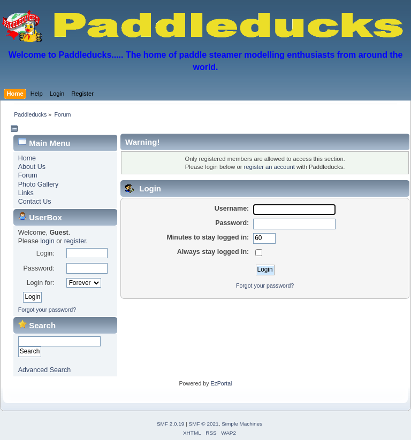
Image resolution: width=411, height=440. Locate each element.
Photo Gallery (38, 184)
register (75, 241)
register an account (268, 167)
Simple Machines (242, 424)
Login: (45, 253)
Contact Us (34, 201)
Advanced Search (44, 370)
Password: (38, 268)
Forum (27, 175)
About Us (31, 167)
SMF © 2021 (204, 424)
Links (26, 193)
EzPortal (221, 383)
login (47, 241)
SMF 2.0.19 (171, 424)
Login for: (41, 283)
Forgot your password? (47, 309)
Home (27, 158)
